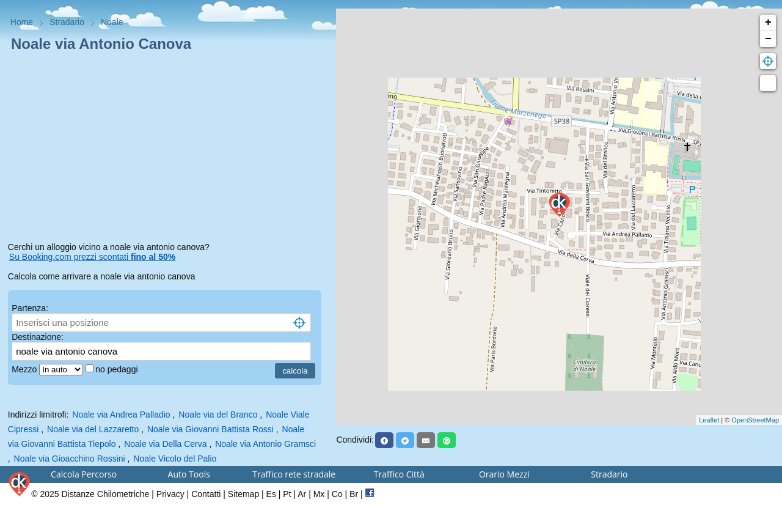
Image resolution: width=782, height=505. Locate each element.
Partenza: (30, 308)
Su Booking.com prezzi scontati (92, 257)
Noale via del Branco (217, 414)
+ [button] (768, 22)
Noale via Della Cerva (165, 444)
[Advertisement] (168, 149)
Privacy (170, 494)
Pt (287, 494)
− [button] (768, 39)
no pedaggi (117, 369)
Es (271, 494)
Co (337, 494)
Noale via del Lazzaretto (93, 429)
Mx (319, 494)
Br (353, 494)
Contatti (206, 494)
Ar (302, 494)
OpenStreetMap (755, 420)
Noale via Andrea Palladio (121, 414)
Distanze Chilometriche (105, 494)
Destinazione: (38, 337)
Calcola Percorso (84, 474)
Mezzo (25, 369)
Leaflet (709, 420)
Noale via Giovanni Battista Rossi (210, 429)
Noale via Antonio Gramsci (265, 444)
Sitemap (243, 494)
